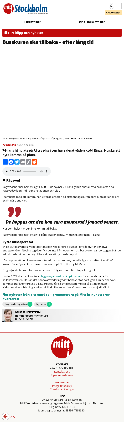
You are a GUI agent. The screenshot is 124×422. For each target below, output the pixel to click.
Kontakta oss (62, 371)
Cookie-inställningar (62, 389)
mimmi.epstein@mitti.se (31, 315)
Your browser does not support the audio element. (26, 171)
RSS (10, 417)
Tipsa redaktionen (62, 375)
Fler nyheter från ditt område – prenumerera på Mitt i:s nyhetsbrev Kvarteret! (56, 297)
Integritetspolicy (62, 386)
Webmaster (62, 382)
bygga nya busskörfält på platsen (61, 276)
